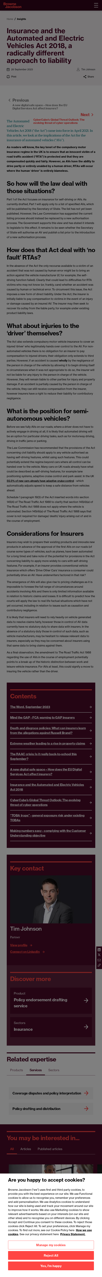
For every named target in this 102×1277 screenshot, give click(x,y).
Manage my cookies (51, 1251)
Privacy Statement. (72, 1240)
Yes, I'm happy (51, 1272)
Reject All (51, 1262)
